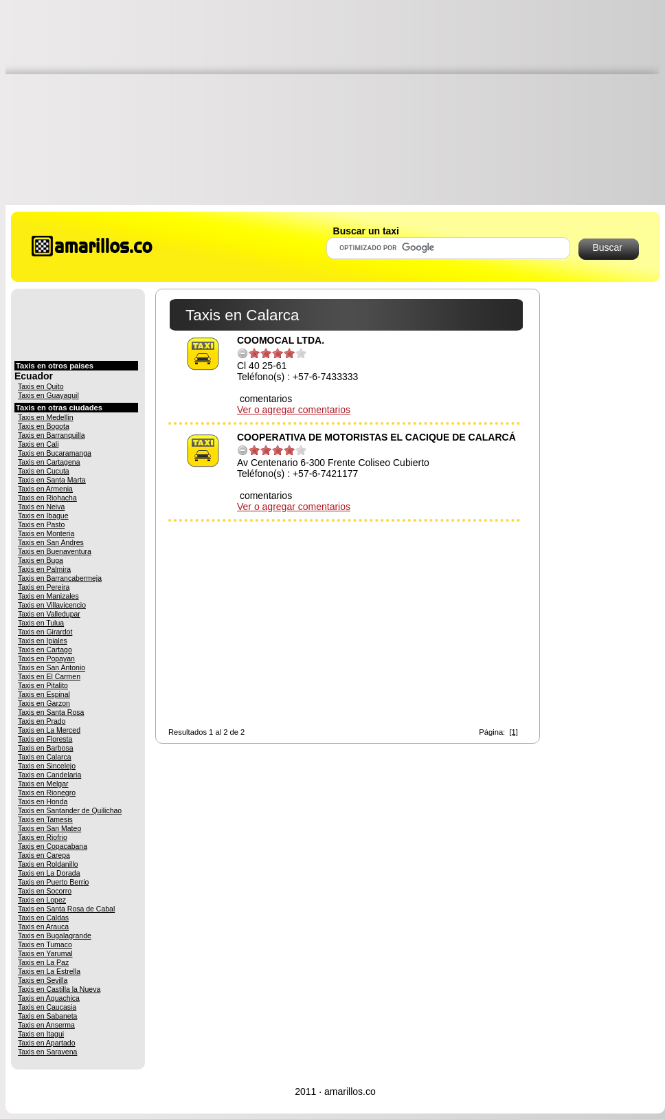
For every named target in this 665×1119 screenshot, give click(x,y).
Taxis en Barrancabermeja (60, 578)
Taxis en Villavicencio (52, 605)
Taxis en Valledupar (49, 614)
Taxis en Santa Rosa (51, 712)
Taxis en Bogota (43, 426)
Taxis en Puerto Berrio (53, 882)
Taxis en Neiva (41, 506)
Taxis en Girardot (45, 632)
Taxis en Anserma (46, 1025)
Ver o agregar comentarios (293, 409)
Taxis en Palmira (44, 569)
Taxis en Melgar (43, 783)
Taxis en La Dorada (49, 873)
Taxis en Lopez (42, 900)
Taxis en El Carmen (49, 676)
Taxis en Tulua (41, 623)
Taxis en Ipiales (42, 640)
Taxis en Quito (41, 386)
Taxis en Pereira (43, 587)
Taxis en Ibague (43, 515)
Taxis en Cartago (45, 649)
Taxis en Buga (40, 560)
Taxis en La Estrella (49, 971)
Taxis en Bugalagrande (54, 935)
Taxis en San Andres (51, 542)
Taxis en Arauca (43, 926)
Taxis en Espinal (44, 694)
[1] (513, 732)
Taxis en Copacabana (52, 846)
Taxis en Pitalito (43, 685)
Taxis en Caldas (43, 917)
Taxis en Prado (41, 721)
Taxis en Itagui (41, 1034)
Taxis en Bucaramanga (54, 453)
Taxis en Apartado (46, 1043)
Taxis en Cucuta (43, 471)
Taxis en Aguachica (49, 998)
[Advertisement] (335, 101)
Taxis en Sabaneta (47, 1016)
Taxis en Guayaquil (48, 395)
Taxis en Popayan (46, 658)
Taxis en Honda (42, 801)
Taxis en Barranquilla (51, 435)
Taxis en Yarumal (45, 953)
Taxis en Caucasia (47, 1007)
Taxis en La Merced (49, 730)
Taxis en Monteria (46, 533)
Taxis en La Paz (43, 962)
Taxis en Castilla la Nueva (59, 989)
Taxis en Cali (38, 444)
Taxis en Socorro (44, 891)
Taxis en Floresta (45, 739)
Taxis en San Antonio (51, 667)
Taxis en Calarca (44, 757)
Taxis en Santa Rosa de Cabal (66, 909)
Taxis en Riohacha (47, 498)
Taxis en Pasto (41, 524)
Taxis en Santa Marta (52, 480)
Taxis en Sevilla (42, 980)
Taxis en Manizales (48, 596)
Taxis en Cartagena (49, 462)
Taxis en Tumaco (45, 944)
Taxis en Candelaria (49, 775)
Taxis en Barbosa (46, 748)
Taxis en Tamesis (45, 819)
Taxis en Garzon (44, 703)
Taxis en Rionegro (47, 792)
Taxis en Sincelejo (47, 766)
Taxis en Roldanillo (48, 864)
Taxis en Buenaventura (54, 551)
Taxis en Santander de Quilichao (70, 810)
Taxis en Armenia (45, 489)
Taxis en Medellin (46, 417)
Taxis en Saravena (47, 1052)
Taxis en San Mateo (49, 828)
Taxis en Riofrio (42, 837)
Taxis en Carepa (44, 855)
